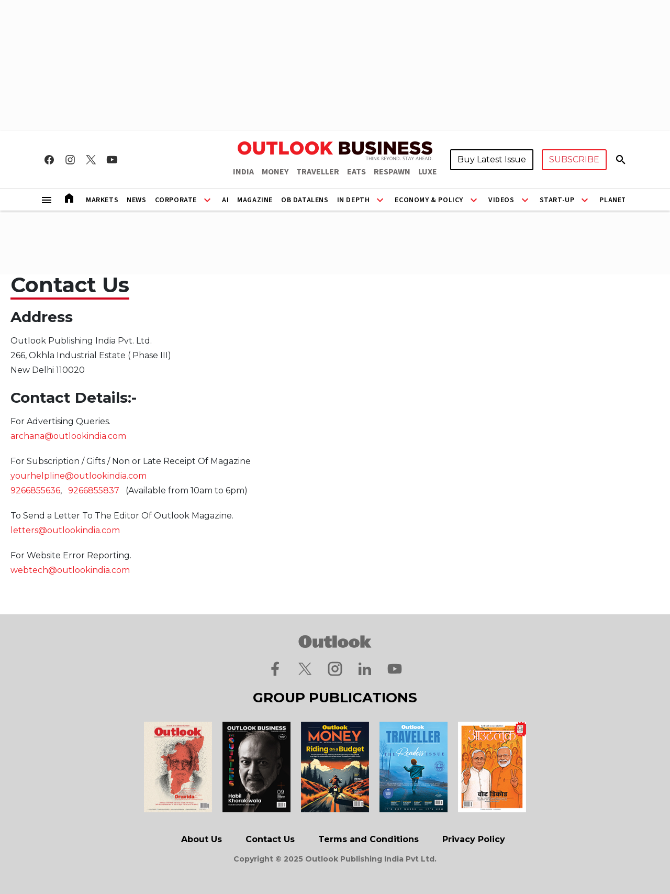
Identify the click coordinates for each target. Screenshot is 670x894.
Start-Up (557, 200)
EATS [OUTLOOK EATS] (356, 172)
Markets (102, 200)
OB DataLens (305, 200)
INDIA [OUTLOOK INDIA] (243, 172)
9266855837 (93, 490)
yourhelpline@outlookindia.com (78, 476)
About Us (201, 839)
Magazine (255, 200)
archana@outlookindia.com (68, 436)
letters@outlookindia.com (65, 530)
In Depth (353, 200)
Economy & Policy (429, 200)
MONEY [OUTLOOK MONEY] (275, 172)
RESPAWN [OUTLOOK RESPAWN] (392, 172)
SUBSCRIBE (574, 159)
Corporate (176, 200)
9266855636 (35, 490)
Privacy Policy (473, 839)
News (136, 200)
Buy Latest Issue (491, 159)
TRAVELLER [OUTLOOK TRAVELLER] (317, 172)
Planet (613, 200)
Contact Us (270, 839)
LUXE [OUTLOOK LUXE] (427, 172)
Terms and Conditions (368, 839)
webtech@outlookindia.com (70, 570)
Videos (501, 200)
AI (225, 200)
